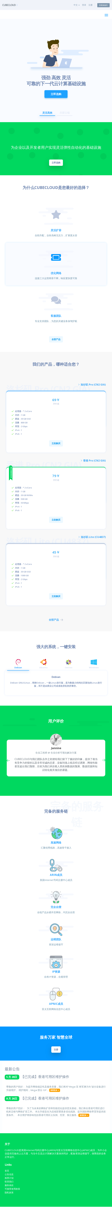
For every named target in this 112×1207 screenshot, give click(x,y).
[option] (56, 70)
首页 (7, 1170)
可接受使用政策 (12, 1189)
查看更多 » (54, 1090)
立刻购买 (56, 443)
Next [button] (103, 760)
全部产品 (56, 339)
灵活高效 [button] (47, 112)
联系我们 (9, 1181)
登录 (84, 4)
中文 (77, 4)
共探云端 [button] (65, 112)
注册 (90, 4)
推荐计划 (9, 1178)
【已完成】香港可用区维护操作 (45, 1076)
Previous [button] (9, 760)
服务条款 (9, 1185)
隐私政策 (9, 1192)
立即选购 (56, 91)
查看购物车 (103, 5)
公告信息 (9, 1174)
